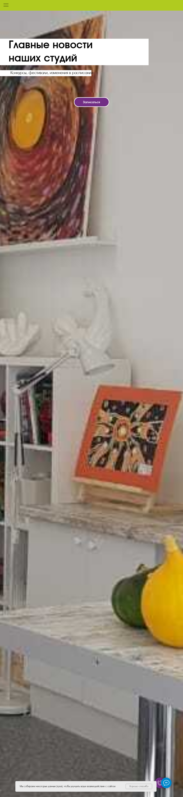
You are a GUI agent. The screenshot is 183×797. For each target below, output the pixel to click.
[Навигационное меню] (6, 5)
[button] (91, 102)
